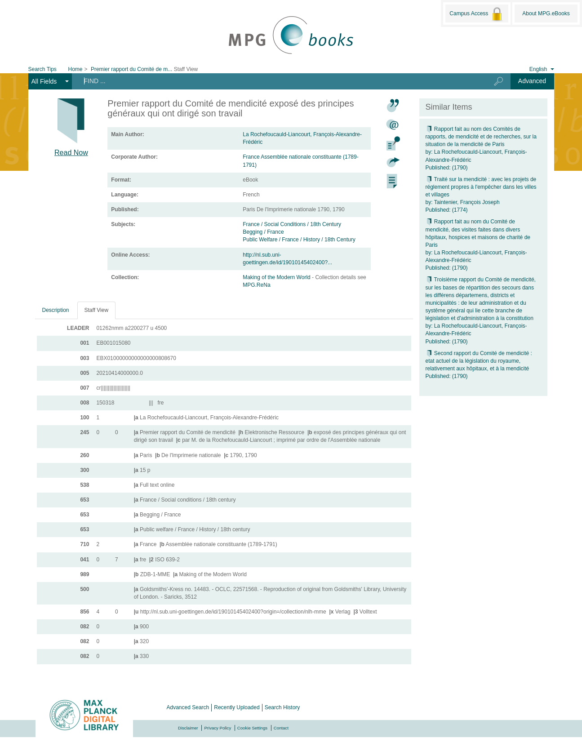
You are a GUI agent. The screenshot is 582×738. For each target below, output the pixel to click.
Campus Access (476, 14)
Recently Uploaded (236, 707)
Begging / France (263, 232)
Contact (281, 727)
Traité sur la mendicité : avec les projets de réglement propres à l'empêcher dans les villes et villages (481, 187)
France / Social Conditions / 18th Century (292, 224)
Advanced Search (188, 707)
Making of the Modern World (277, 277)
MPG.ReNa (256, 285)
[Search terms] (276, 81)
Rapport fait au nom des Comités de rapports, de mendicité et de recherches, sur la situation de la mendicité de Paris (481, 136)
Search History (282, 707)
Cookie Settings (252, 727)
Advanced (532, 80)
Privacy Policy (217, 727)
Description (55, 310)
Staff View (96, 310)
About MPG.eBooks (545, 13)
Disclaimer (188, 727)
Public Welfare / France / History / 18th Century (299, 239)
